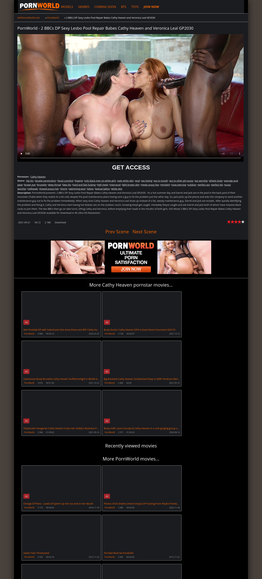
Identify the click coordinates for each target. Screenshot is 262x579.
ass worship (201, 180)
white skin (116, 188)
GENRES (81, 7)
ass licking (146, 180)
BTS (120, 7)
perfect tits (217, 184)
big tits (30, 180)
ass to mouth (161, 180)
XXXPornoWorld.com (36, 6)
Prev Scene (117, 231)
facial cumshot (66, 180)
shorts (63, 188)
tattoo (90, 188)
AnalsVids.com (138, 563)
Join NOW (23, 563)
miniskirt (165, 184)
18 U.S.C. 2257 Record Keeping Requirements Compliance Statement (125, 573)
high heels (102, 184)
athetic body (216, 180)
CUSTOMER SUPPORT (43, 563)
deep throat (54, 184)
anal (137, 180)
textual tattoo (102, 188)
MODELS (64, 7)
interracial (115, 184)
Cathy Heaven (38, 176)
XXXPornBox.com (96, 563)
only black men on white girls (100, 180)
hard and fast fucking (84, 184)
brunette (42, 184)
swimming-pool (77, 188)
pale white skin (125, 180)
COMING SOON (102, 7)
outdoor (192, 184)
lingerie (79, 180)
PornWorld (29, 333)
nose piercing (178, 184)
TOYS (132, 7)
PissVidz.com (118, 563)
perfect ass (204, 184)
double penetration (45, 180)
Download (60, 222)
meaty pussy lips (150, 184)
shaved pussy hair (49, 188)
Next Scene (145, 231)
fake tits (66, 184)
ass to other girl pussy (181, 180)
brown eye (30, 184)
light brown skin (131, 184)
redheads (33, 188)
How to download (70, 563)
